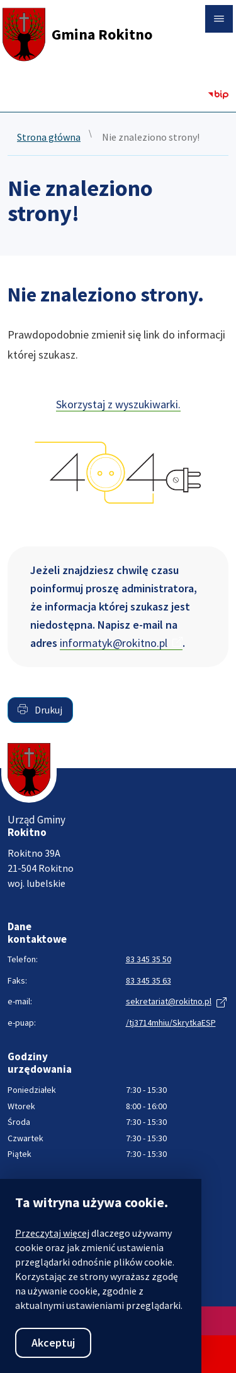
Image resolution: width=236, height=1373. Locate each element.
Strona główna (49, 137)
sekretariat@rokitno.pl (168, 1001)
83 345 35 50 (148, 959)
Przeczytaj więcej (52, 1233)
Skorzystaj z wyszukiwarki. (118, 404)
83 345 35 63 (148, 980)
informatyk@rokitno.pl (113, 643)
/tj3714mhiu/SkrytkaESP (171, 1022)
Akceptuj (53, 1342)
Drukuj (40, 709)
